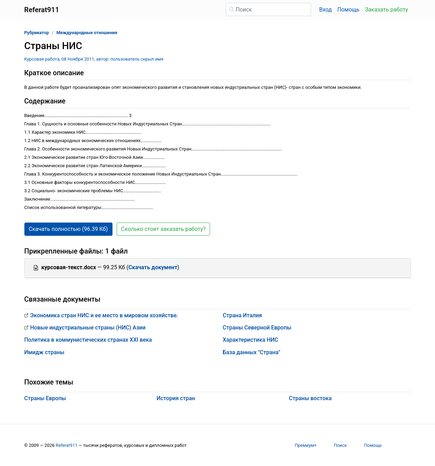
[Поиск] (268, 9)
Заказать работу (386, 9)
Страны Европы (45, 398)
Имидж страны (44, 352)
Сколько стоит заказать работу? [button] (163, 229)
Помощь (348, 9)
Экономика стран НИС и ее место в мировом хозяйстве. (104, 315)
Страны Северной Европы (257, 327)
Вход (325, 9)
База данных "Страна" (251, 352)
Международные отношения (86, 32)
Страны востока (310, 398)
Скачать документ (152, 267)
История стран (176, 398)
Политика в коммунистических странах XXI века (88, 339)
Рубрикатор (36, 32)
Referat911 (67, 445)
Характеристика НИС (250, 339)
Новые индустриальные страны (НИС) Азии (88, 327)
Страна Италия (242, 315)
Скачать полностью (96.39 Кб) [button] (68, 229)
